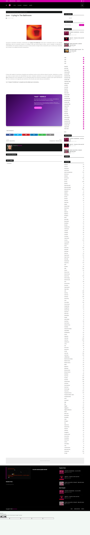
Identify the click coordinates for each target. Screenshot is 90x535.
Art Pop (74, 196)
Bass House (74, 208)
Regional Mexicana (74, 409)
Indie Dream (15, 508)
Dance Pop (74, 247)
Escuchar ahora (38, 107)
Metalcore (74, 366)
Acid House (74, 168)
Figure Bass (74, 289)
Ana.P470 (20, 145)
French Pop (74, 298)
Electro (74, 270)
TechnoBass (74, 443)
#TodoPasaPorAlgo (11, 475)
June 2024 (74, 109)
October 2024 (74, 102)
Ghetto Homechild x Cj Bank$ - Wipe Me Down (76, 44)
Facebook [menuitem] (19, 5)
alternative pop (74, 449)
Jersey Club (74, 349)
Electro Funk (74, 272)
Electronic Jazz (74, 279)
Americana (74, 194)
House (74, 334)
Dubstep (74, 266)
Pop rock (74, 379)
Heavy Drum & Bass (74, 328)
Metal (74, 364)
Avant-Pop (74, 202)
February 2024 (74, 117)
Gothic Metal (74, 319)
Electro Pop (74, 275)
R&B (74, 402)
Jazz (74, 345)
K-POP (74, 351)
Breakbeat (74, 223)
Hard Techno (74, 323)
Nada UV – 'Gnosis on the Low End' (77, 38)
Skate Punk (74, 424)
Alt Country (74, 177)
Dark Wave (74, 251)
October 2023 (74, 124)
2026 (74, 57)
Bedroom (74, 211)
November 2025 (74, 77)
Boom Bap (74, 219)
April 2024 (74, 113)
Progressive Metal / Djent (74, 394)
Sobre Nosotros (12, 1)
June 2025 (74, 87)
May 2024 (74, 111)
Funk (74, 300)
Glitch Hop (74, 313)
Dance (74, 245)
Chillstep (74, 230)
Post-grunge (74, 389)
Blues (74, 217)
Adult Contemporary (13, 12)
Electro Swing (74, 277)
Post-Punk (74, 387)
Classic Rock (74, 238)
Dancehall (74, 249)
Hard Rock (74, 321)
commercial (74, 451)
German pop (74, 309)
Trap (74, 445)
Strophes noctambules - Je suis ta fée (77, 33)
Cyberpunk (74, 243)
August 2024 (74, 106)
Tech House (74, 439)
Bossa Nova (74, 221)
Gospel (74, 317)
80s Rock (74, 164)
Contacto (18, 1)
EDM (74, 268)
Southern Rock (74, 434)
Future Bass (74, 302)
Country (74, 240)
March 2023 (74, 128)
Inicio (7, 1)
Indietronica (74, 341)
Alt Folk (74, 179)
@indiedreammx (11, 468)
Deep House (74, 255)
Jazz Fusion (74, 347)
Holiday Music (74, 332)
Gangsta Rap (74, 306)
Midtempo (74, 368)
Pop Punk (74, 375)
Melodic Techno (74, 362)
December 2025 (74, 75)
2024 (74, 61)
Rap (74, 404)
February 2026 (74, 72)
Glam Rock (74, 311)
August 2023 (74, 126)
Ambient (74, 192)
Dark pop (74, 253)
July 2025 (74, 85)
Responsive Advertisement (45, 460)
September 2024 (74, 104)
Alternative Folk (74, 185)
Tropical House (74, 447)
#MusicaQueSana (18, 475)
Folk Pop (74, 292)
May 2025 (74, 89)
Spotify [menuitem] (30, 5)
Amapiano (74, 191)
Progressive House (74, 392)
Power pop (74, 390)
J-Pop (74, 343)
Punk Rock (74, 400)
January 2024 (74, 119)
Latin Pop (74, 353)
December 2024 (74, 98)
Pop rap (74, 377)
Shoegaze (74, 421)
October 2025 (74, 79)
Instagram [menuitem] (25, 5)
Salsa (74, 419)
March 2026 (74, 70)
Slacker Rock (74, 426)
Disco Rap (74, 258)
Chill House (74, 228)
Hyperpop (74, 336)
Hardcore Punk (74, 324)
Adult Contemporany (74, 172)
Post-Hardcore (74, 385)
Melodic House (74, 360)
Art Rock (74, 198)
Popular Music (74, 381)
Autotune (74, 200)
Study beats (74, 438)
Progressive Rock (74, 396)
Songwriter (74, 432)
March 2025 (74, 92)
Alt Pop (74, 181)
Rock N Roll (74, 415)
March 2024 (74, 115)
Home (8, 12)
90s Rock (74, 166)
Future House (74, 304)
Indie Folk (74, 338)
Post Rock (74, 383)
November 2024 (74, 100)
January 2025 (74, 96)
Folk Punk (74, 294)
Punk (74, 398)
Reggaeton (74, 407)
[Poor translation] (5, 517)
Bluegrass (74, 215)
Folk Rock (74, 296)
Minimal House (74, 370)
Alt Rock (74, 183)
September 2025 (74, 81)
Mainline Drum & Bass (74, 358)
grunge (74, 453)
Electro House (74, 274)
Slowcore (74, 428)
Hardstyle (74, 326)
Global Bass (74, 315)
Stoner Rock (74, 436)
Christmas (74, 236)
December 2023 (74, 121)
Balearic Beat (74, 206)
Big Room (74, 213)
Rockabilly (74, 417)
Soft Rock (74, 430)
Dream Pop (74, 262)
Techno (74, 441)
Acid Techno (74, 170)
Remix (74, 411)
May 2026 (74, 66)
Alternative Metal (74, 187)
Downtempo (74, 260)
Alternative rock (74, 189)
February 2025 (74, 94)
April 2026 (74, 68)
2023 (74, 63)
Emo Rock (74, 285)
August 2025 (74, 83)
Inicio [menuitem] (15, 5)
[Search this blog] (71, 25)
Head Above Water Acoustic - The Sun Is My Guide (77, 50)
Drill (74, 264)
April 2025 (74, 90)
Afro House (74, 174)
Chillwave (74, 232)
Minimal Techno (74, 372)
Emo (74, 281)
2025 (74, 59)
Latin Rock (74, 355)
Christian (74, 234)
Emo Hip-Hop (74, 283)
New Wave (74, 373)
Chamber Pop (74, 226)
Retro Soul (74, 413)
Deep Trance (74, 257)
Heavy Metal (74, 330)
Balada (74, 204)
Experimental (74, 287)
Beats (74, 209)
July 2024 (74, 107)
